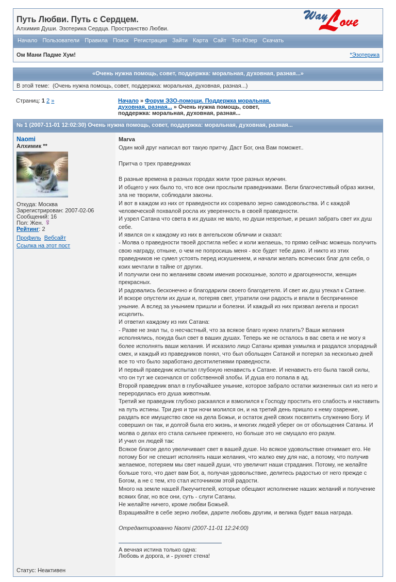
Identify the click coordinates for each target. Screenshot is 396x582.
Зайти (180, 40)
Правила (96, 40)
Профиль (28, 238)
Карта (200, 40)
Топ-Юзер (244, 40)
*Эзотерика (365, 55)
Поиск (120, 40)
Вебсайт (55, 238)
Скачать (273, 40)
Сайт (219, 40)
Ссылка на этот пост (43, 245)
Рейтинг (27, 229)
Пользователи (60, 40)
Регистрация (150, 40)
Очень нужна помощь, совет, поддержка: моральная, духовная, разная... (190, 125)
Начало (27, 40)
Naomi (26, 139)
